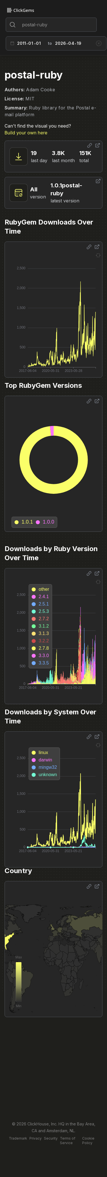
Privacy (35, 1138)
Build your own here (26, 133)
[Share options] (89, 145)
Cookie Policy (88, 1140)
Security (51, 1138)
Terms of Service (67, 1140)
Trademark (18, 1138)
